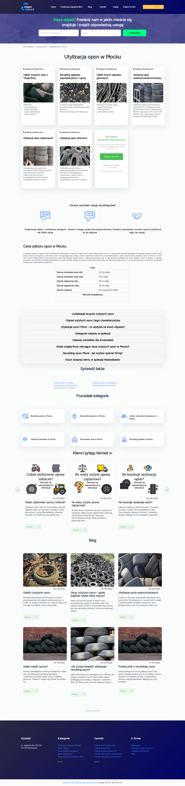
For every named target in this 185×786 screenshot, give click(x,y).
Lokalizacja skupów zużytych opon (93, 313)
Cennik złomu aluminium (104, 745)
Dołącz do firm (129, 7)
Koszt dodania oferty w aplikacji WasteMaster (92, 359)
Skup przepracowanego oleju (71, 756)
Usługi (115, 7)
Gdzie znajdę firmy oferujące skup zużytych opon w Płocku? (92, 346)
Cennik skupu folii (102, 748)
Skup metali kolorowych (68, 751)
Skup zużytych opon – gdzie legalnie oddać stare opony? (88, 594)
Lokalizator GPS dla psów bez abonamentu (80, 783)
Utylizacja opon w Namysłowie (104, 383)
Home (53, 7)
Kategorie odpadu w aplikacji (92, 333)
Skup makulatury (65, 754)
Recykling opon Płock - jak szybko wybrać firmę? (93, 353)
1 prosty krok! (111, 167)
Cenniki (103, 7)
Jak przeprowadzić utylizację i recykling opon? (89, 668)
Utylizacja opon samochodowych (138, 592)
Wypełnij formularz (111, 157)
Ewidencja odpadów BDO (71, 7)
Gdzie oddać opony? (35, 666)
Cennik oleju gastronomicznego (108, 754)
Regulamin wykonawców (142, 748)
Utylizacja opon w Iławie (63, 383)
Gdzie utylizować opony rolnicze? (45, 502)
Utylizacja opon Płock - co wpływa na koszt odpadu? (93, 327)
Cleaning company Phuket (69, 745)
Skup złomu (63, 748)
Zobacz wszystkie (92, 711)
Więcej (33, 526)
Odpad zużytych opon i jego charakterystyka (93, 320)
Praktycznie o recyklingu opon (136, 666)
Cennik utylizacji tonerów (105, 751)
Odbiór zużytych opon (36, 592)
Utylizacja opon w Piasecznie (65, 385)
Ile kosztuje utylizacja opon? (135, 502)
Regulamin (135, 745)
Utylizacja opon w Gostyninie (104, 385)
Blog (90, 7)
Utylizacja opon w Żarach (64, 388)
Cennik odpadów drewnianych (107, 756)
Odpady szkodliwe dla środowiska (92, 340)
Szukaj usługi (134, 33)
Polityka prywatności (140, 751)
